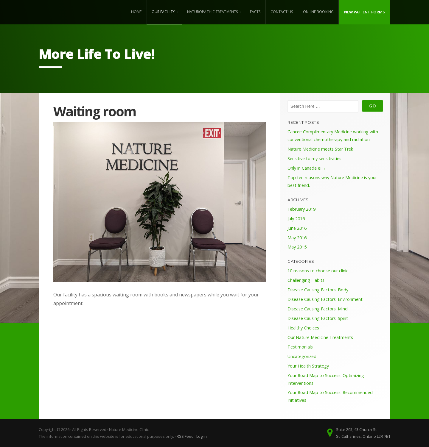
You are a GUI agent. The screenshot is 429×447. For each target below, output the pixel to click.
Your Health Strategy (308, 366)
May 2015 (297, 247)
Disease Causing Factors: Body (317, 290)
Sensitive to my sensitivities (314, 158)
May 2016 (297, 237)
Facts (255, 11)
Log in (201, 436)
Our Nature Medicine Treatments (320, 337)
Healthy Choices (303, 328)
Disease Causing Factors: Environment (325, 299)
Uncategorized (301, 356)
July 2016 (296, 218)
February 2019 (301, 209)
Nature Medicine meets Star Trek (320, 149)
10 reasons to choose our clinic (317, 270)
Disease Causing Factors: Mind (317, 309)
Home (136, 11)
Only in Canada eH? (306, 168)
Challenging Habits (305, 280)
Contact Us (282, 11)
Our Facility (163, 11)
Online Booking (318, 11)
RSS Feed (185, 436)
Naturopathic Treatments (212, 11)
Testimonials (300, 347)
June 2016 (297, 228)
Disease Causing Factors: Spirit (317, 318)
